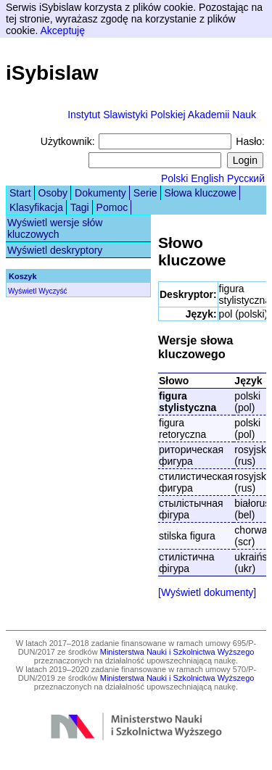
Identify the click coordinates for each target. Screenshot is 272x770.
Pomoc (112, 207)
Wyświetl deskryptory (54, 250)
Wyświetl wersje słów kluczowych (54, 228)
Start (20, 193)
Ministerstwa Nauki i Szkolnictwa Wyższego (177, 651)
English (207, 178)
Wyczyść (52, 291)
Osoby (52, 193)
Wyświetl (22, 291)
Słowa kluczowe (201, 193)
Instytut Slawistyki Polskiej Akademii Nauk (161, 114)
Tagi (79, 207)
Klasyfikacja (36, 207)
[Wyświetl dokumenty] (207, 592)
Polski (174, 178)
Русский (246, 178)
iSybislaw (52, 73)
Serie (145, 193)
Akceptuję (62, 30)
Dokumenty (100, 193)
